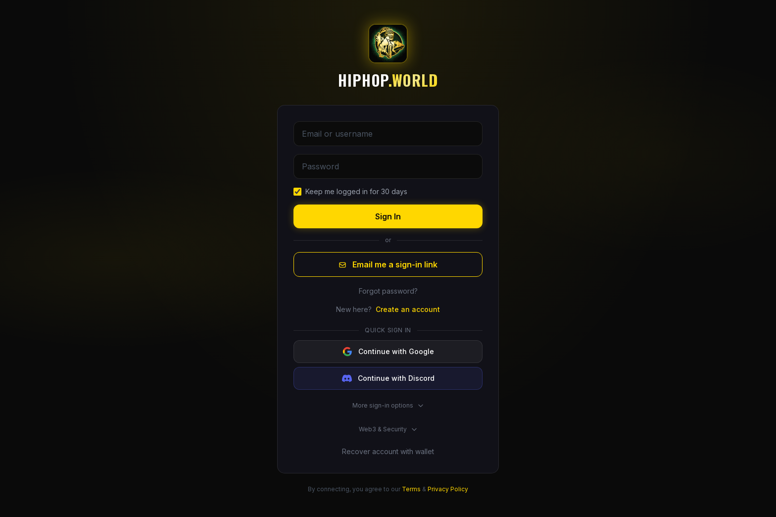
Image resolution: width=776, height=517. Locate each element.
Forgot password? (388, 291)
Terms (411, 489)
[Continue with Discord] (388, 378)
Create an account (408, 309)
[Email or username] (388, 133)
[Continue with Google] (388, 351)
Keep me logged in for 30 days (356, 191)
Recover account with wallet (388, 451)
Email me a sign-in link (388, 264)
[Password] (388, 166)
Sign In (388, 216)
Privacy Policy (448, 489)
